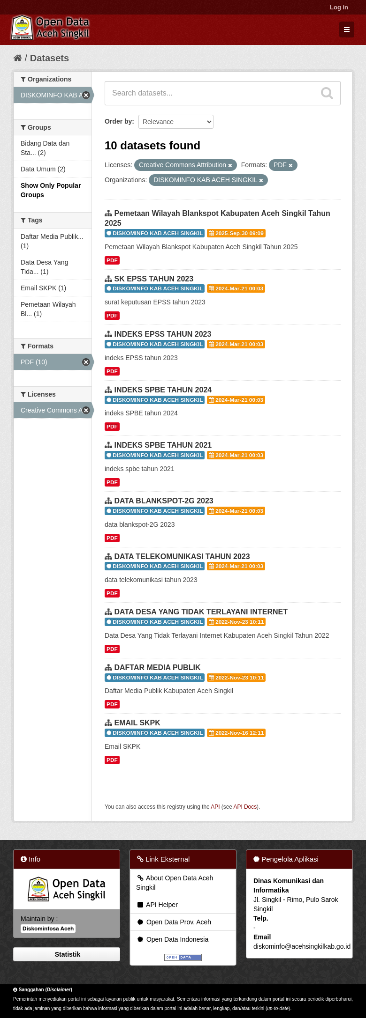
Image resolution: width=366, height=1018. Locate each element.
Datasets (49, 58)
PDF (112, 260)
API (215, 807)
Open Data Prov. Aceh (173, 922)
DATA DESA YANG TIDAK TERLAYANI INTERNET (201, 612)
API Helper (157, 904)
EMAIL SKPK (137, 723)
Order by (118, 121)
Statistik (66, 954)
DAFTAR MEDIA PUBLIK (157, 667)
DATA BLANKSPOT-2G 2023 (163, 501)
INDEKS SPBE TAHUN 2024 (163, 390)
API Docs (245, 807)
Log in (339, 7)
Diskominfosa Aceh (48, 928)
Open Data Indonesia (172, 939)
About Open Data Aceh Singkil (174, 882)
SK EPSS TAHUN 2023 (153, 279)
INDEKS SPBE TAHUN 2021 (163, 445)
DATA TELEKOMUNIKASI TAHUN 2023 (182, 557)
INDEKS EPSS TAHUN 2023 (162, 334)
